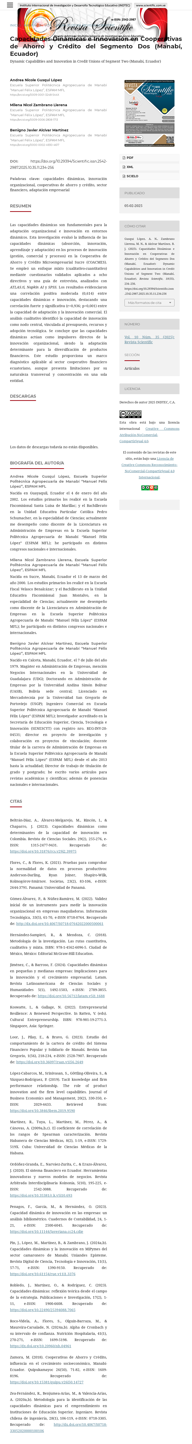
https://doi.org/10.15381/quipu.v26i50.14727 (47, 1382)
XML (129, 167)
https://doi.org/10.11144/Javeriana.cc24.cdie (46, 1231)
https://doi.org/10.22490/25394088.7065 (43, 1309)
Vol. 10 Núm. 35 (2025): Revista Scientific (79, 25)
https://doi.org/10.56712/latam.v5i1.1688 (71, 995)
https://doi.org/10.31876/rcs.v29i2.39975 (43, 851)
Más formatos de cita (145, 303)
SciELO (132, 176)
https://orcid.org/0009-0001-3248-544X (34, 94)
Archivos (33, 25)
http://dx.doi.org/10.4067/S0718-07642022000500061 (60, 923)
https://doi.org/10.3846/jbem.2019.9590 (42, 1110)
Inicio (15, 25)
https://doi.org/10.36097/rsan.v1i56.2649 (49, 1062)
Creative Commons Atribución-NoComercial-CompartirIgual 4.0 (150, 434)
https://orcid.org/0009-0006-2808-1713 (34, 120)
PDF (130, 158)
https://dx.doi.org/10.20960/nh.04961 (40, 1346)
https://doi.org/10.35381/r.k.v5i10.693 (41, 1195)
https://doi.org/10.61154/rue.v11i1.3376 (43, 1273)
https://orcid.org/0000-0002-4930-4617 (34, 145)
